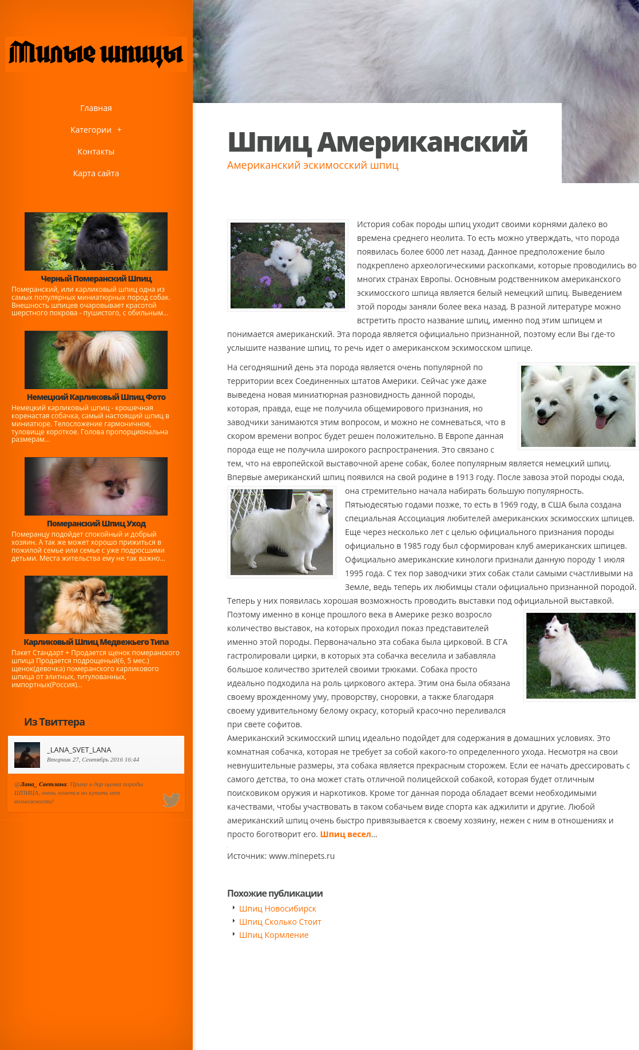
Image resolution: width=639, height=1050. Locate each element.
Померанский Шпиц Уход (96, 523)
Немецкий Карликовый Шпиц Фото (96, 396)
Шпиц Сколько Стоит (280, 921)
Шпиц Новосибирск (277, 908)
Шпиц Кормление (274, 934)
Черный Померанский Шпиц (96, 278)
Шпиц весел (345, 834)
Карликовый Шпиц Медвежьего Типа (95, 641)
